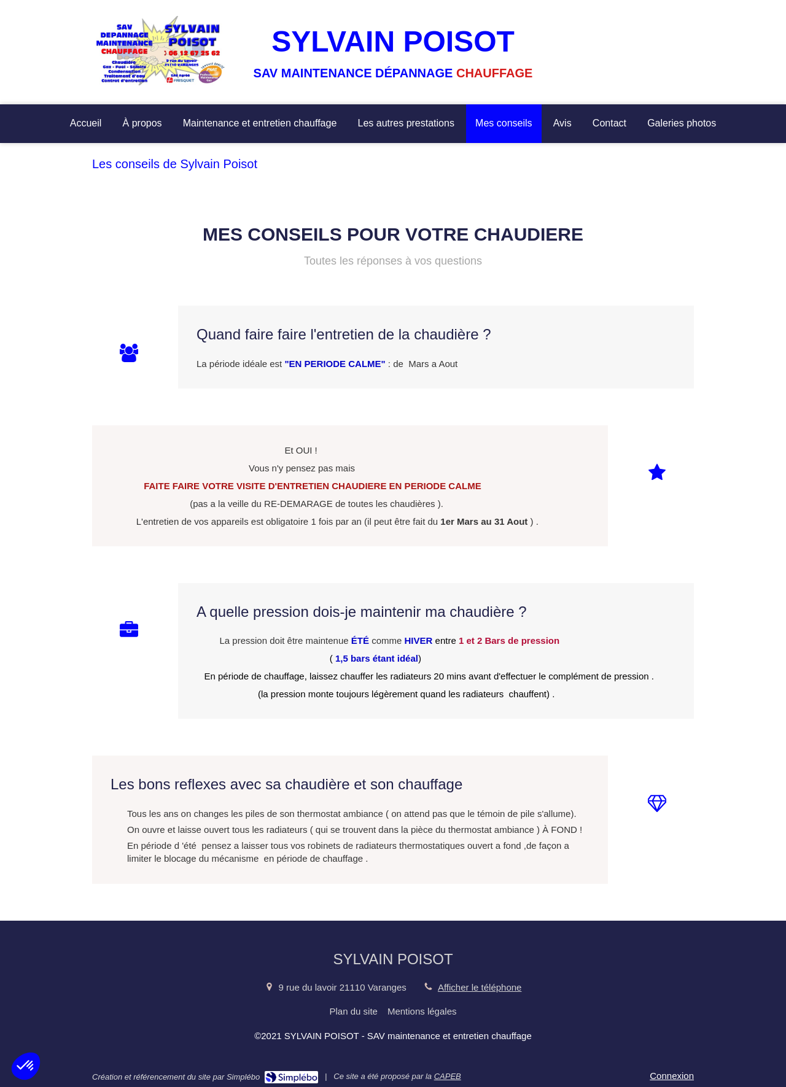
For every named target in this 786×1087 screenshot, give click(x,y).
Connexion (672, 1075)
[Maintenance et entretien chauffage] (260, 123)
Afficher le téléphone (480, 987)
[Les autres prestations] (405, 123)
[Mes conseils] (503, 123)
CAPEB (447, 1076)
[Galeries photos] (681, 123)
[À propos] (142, 123)
